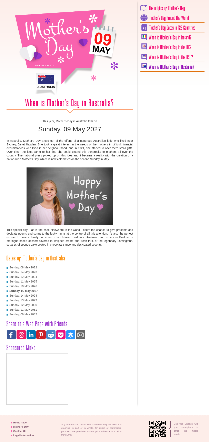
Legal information (22, 435)
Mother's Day (20, 426)
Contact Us (18, 431)
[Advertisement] (172, 135)
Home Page (19, 422)
